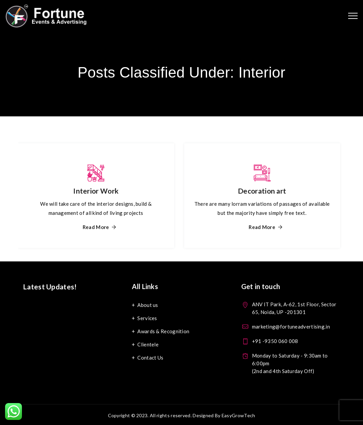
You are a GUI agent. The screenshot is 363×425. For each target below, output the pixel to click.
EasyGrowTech (238, 415)
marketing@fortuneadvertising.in (291, 326)
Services (147, 318)
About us (147, 305)
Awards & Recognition (163, 331)
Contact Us (150, 358)
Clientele (148, 344)
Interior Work (95, 191)
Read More (96, 227)
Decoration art (262, 191)
